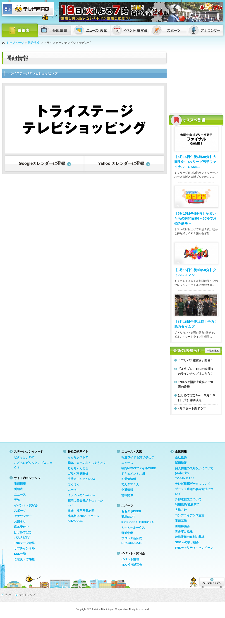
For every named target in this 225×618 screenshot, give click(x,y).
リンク (9, 594)
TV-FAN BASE (184, 478)
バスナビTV (22, 537)
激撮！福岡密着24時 (81, 510)
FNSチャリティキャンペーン (194, 547)
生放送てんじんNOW (82, 479)
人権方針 (181, 510)
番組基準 (181, 520)
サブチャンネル (24, 548)
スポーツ (20, 510)
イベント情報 (130, 559)
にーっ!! (73, 489)
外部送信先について (188, 499)
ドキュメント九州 (133, 473)
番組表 (18, 489)
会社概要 (181, 457)
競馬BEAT (128, 516)
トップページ (15, 42)
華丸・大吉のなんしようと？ (87, 463)
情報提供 (127, 495)
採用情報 (181, 463)
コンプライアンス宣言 (189, 515)
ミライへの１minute (81, 495)
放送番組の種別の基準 (189, 537)
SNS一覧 (20, 554)
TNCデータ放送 (24, 543)
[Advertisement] (196, 80)
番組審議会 (182, 526)
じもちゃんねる (78, 468)
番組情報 (33, 42)
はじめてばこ (23, 532)
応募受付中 (21, 527)
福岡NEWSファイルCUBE (138, 468)
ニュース (20, 494)
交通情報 (127, 489)
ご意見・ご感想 (24, 559)
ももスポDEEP (131, 511)
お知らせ (20, 521)
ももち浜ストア (78, 457)
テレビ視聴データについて (192, 483)
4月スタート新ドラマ (192, 408)
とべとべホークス (133, 527)
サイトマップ (27, 594)
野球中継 (127, 533)
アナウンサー (23, 516)
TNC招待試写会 (131, 564)
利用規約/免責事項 (187, 504)
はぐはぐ (73, 484)
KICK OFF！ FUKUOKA (137, 522)
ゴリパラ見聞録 (78, 473)
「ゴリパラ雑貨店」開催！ (195, 360)
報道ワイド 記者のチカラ (138, 457)
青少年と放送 (184, 531)
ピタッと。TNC (24, 457)
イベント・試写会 (26, 505)
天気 (17, 500)
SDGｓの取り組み (187, 542)
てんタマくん (130, 484)
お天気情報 (128, 479)
